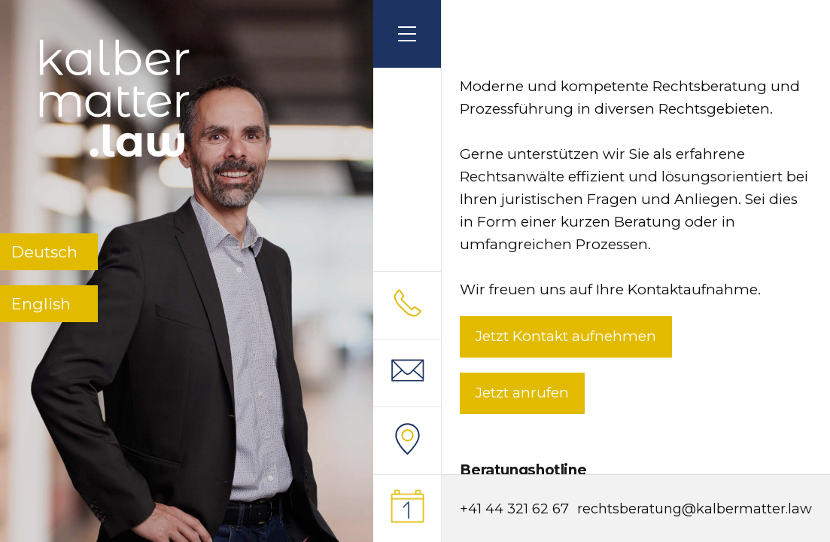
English (41, 303)
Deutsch (44, 251)
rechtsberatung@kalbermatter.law (694, 509)
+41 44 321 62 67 (514, 509)
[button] (407, 34)
